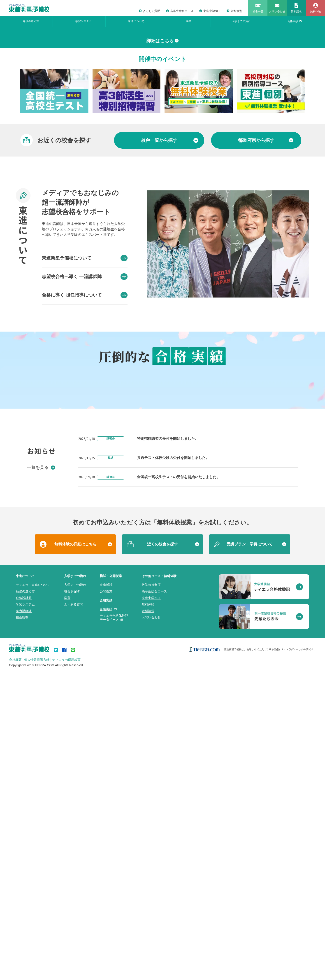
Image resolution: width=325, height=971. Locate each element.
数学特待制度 (151, 883)
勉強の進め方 (31, 21)
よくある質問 (149, 11)
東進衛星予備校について (85, 362)
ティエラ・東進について (33, 883)
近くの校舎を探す (162, 842)
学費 (188, 21)
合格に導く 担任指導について (85, 399)
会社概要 (15, 958)
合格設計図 (24, 896)
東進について (136, 21)
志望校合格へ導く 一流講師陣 (85, 381)
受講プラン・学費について (250, 842)
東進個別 (234, 11)
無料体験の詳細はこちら (75, 842)
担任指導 (22, 915)
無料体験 (148, 902)
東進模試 (106, 883)
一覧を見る (41, 765)
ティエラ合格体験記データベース (114, 916)
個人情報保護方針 (36, 958)
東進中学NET (210, 11)
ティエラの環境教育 (66, 958)
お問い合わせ (151, 915)
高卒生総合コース (179, 11)
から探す (169, 244)
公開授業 (106, 889)
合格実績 (294, 21)
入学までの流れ (241, 21)
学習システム (83, 21)
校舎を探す (72, 889)
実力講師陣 (24, 909)
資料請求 (148, 909)
